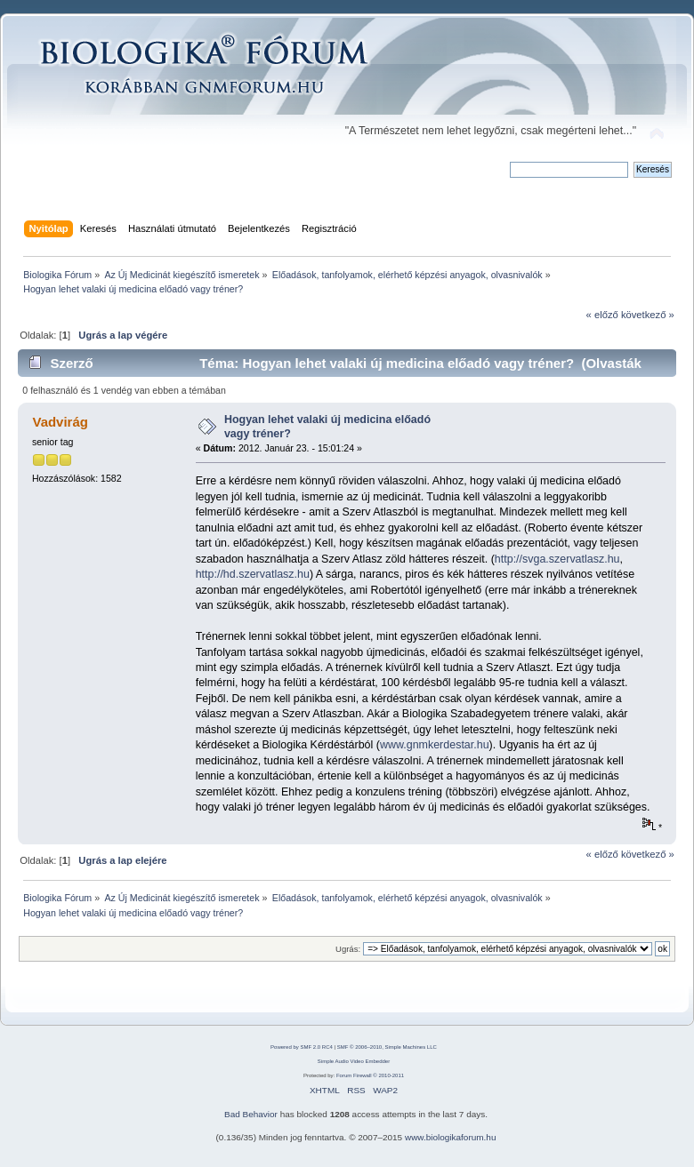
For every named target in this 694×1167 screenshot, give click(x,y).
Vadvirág (59, 421)
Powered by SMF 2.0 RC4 (301, 1047)
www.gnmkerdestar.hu (434, 745)
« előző (602, 314)
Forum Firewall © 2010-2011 (370, 1075)
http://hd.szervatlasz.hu (253, 574)
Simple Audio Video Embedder (354, 1061)
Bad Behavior (251, 1114)
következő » (647, 314)
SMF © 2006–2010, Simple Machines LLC (387, 1047)
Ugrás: (347, 949)
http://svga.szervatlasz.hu (557, 559)
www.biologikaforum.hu (450, 1137)
